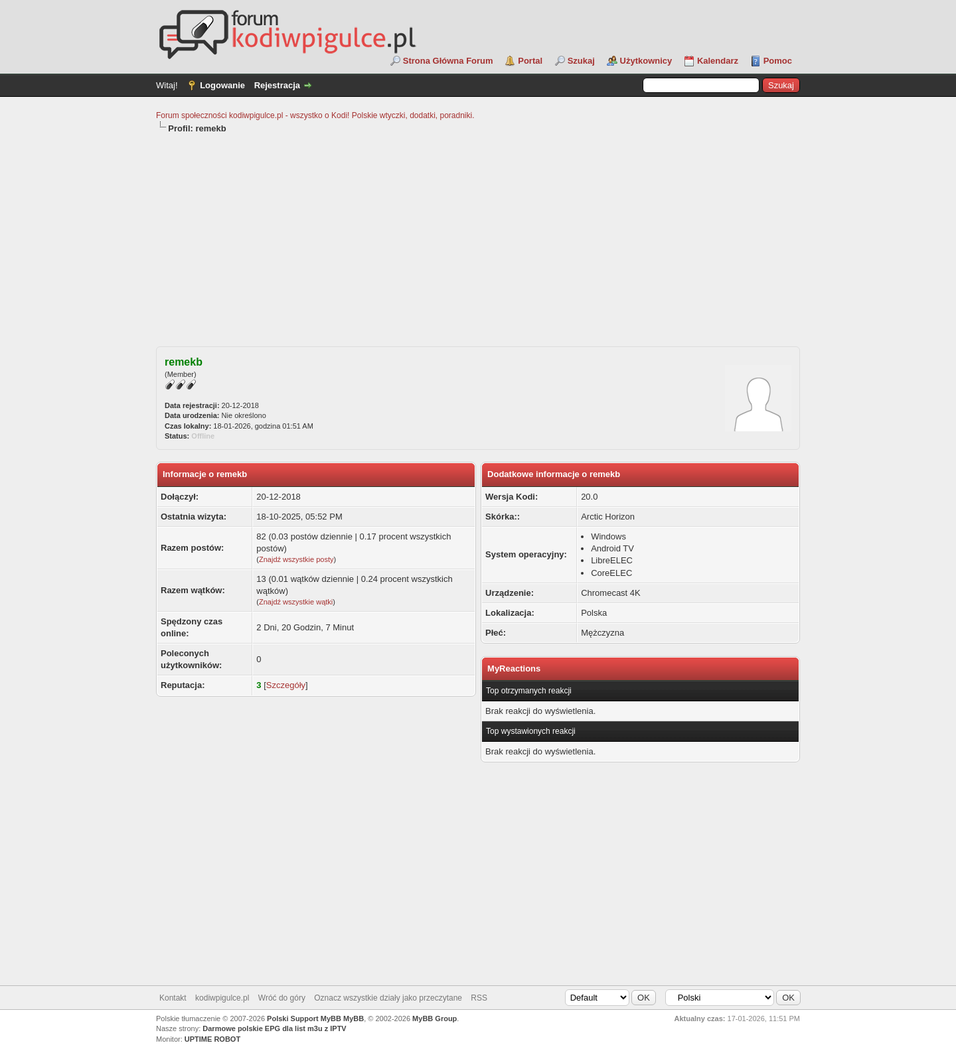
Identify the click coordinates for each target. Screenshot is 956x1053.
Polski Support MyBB (304, 1018)
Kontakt (173, 998)
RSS (479, 998)
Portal (530, 61)
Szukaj (581, 61)
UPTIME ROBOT (212, 1039)
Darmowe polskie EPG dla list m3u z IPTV (274, 1028)
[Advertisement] (478, 234)
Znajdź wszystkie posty (296, 559)
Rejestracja (277, 85)
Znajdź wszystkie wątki (296, 602)
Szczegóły (285, 685)
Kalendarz (717, 61)
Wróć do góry (281, 998)
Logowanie (222, 85)
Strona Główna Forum (448, 61)
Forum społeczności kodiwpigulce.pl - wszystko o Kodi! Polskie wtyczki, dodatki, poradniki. (315, 115)
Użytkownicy (646, 61)
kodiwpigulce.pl (222, 998)
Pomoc (777, 61)
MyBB (353, 1018)
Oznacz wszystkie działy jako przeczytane (388, 998)
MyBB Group (434, 1018)
